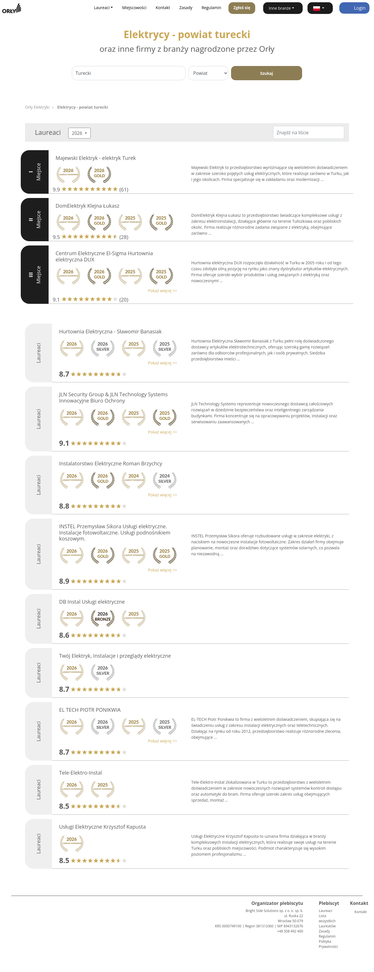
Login (354, 8)
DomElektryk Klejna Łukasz (87, 205)
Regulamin (211, 7)
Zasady (185, 7)
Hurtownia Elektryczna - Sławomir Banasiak (110, 331)
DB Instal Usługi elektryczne (92, 601)
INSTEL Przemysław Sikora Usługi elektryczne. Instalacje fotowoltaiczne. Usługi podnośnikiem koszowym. (115, 532)
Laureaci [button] (101, 7)
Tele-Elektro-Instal (80, 772)
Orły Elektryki (37, 107)
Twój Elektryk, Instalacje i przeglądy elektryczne (115, 655)
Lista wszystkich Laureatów (327, 920)
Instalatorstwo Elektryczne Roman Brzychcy (110, 463)
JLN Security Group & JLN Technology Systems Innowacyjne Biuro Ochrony (113, 397)
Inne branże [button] (280, 8)
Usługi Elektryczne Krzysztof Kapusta (102, 826)
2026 (78, 133)
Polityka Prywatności (328, 944)
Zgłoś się (242, 7)
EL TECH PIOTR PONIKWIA (89, 709)
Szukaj (266, 73)
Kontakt (163, 7)
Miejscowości (134, 7)
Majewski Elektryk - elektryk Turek (96, 157)
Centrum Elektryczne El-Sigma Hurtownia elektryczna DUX (104, 256)
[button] (320, 8)
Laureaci (325, 910)
